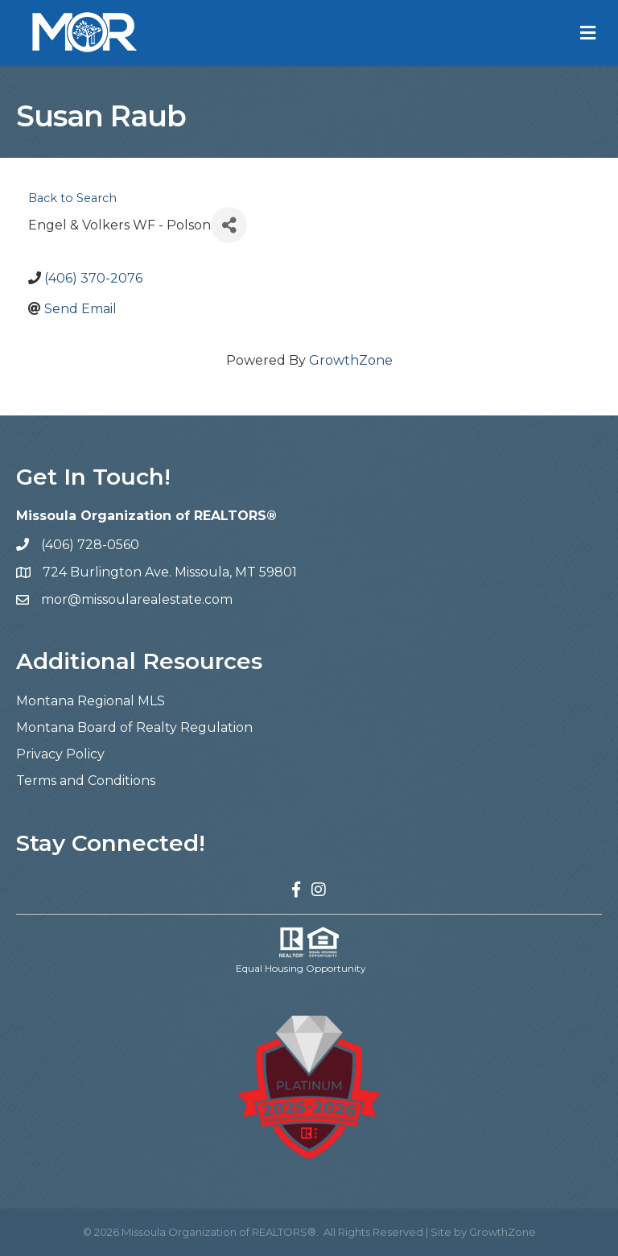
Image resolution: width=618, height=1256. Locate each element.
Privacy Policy (60, 754)
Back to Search (72, 198)
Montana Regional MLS (90, 701)
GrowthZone (351, 360)
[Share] (229, 225)
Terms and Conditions (85, 780)
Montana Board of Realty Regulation (134, 727)
